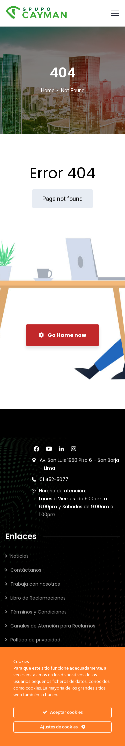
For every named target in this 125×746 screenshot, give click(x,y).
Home (48, 90)
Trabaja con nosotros (35, 584)
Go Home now (62, 335)
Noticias (19, 556)
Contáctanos (25, 570)
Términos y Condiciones (38, 612)
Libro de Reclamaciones (38, 598)
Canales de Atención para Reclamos (52, 625)
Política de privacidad (35, 639)
